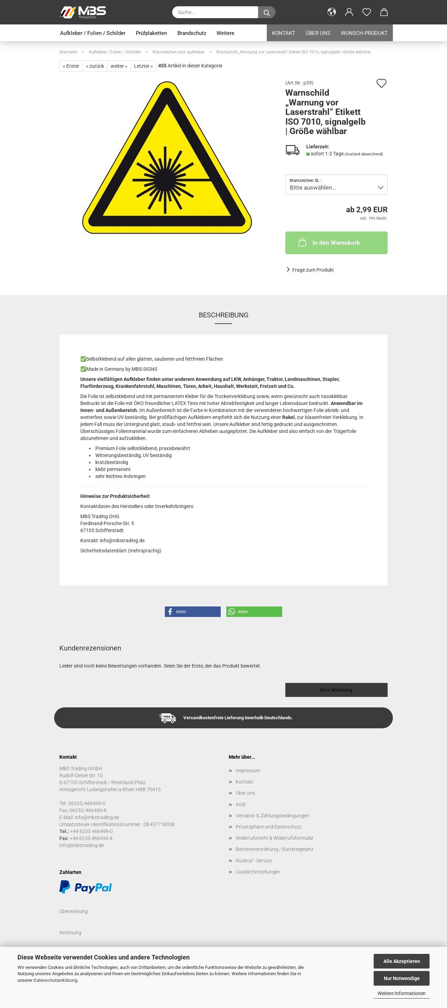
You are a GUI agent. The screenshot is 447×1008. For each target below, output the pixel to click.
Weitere (225, 33)
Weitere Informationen (402, 993)
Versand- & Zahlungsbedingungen (272, 815)
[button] (331, 12)
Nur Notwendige (402, 978)
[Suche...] (267, 12)
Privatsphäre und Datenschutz (269, 827)
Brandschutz (191, 33)
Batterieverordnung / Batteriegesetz (275, 849)
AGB (241, 804)
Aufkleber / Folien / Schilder (92, 33)
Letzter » (143, 66)
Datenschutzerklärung (55, 980)
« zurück (95, 66)
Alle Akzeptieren (401, 961)
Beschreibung (224, 315)
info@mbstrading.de (81, 845)
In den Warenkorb (328, 242)
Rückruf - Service (254, 860)
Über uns (318, 33)
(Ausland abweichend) (364, 154)
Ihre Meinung (336, 690)
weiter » (119, 66)
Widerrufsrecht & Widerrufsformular (275, 838)
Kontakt (283, 33)
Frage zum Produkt (313, 270)
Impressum (248, 770)
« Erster (71, 66)
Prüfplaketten (151, 33)
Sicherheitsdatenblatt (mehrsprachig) (120, 550)
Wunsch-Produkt (364, 33)
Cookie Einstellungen (258, 872)
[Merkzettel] (366, 12)
